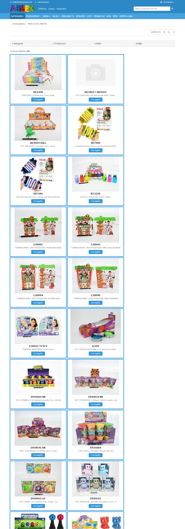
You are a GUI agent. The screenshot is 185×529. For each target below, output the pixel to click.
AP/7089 (37, 142)
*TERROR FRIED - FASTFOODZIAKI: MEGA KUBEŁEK (37, 247)
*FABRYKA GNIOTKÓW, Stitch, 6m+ (92, 247)
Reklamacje (99, 498)
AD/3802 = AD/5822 (92, 92)
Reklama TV (68, 16)
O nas (51, 8)
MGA (109, 16)
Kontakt (61, 8)
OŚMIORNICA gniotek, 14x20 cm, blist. (147, 400)
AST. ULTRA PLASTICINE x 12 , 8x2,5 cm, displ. (148, 247)
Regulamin (99, 494)
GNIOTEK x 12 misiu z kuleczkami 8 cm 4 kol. (92, 400)
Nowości (80, 16)
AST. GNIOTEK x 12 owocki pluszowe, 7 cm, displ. (37, 451)
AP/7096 (92, 142)
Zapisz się (156, 503)
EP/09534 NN (92, 295)
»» (172, 469)
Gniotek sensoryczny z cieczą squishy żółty (37, 146)
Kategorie (17, 16)
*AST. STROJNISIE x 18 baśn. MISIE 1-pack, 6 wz (92, 298)
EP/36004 (37, 346)
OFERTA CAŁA (126, 16)
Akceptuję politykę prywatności (153, 509)
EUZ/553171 (148, 396)
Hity (89, 16)
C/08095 (37, 244)
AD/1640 (37, 92)
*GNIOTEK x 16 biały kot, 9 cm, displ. (37, 95)
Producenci (33, 16)
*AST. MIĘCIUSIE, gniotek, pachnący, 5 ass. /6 (148, 349)
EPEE (115, 16)
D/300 (148, 244)
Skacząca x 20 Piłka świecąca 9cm (37, 400)
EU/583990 (92, 396)
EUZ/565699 (37, 447)
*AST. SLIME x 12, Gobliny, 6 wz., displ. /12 (92, 349)
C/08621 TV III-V (92, 244)
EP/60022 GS (92, 346)
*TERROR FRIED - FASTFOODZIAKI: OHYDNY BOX (148, 197)
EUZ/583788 (148, 447)
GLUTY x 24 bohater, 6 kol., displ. (148, 146)
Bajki (56, 16)
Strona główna (18, 23)
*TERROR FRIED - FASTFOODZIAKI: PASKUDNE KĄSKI (37, 197)
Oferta (42, 8)
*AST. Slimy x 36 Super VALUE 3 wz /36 (37, 349)
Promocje (99, 16)
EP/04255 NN (37, 295)
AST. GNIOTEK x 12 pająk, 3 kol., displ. (147, 95)
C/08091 (37, 193)
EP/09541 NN (148, 295)
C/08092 (92, 193)
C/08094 (148, 193)
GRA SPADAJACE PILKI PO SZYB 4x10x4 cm (148, 451)
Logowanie (167, 2)
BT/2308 (148, 142)
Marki (46, 16)
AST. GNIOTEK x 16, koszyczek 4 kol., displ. (92, 95)
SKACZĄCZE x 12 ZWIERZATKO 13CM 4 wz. (92, 451)
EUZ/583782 (92, 447)
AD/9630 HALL (148, 92)
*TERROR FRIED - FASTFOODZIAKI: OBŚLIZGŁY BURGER (92, 197)
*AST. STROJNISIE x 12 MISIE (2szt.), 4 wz (148, 298)
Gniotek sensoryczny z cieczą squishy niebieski (93, 146)
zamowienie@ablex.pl (25, 498)
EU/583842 (37, 396)
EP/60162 (148, 346)
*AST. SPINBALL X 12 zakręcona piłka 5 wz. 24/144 (37, 298)
